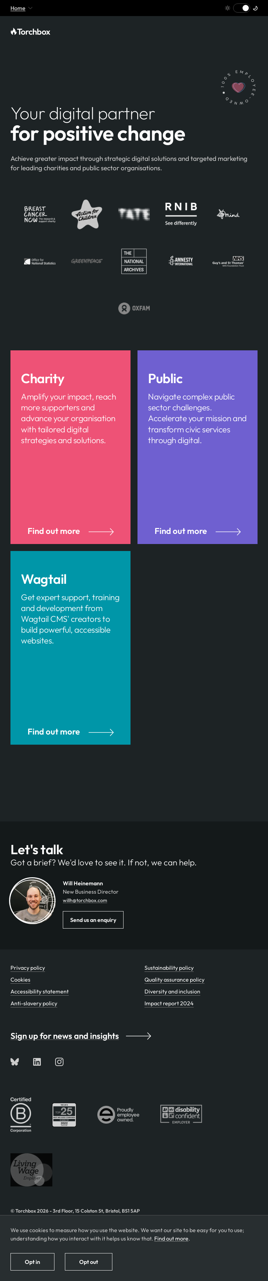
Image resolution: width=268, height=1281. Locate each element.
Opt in (32, 1261)
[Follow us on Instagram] (59, 1074)
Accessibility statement (39, 1003)
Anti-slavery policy (33, 1015)
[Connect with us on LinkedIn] (37, 1074)
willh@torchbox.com (85, 913)
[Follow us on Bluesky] (14, 1074)
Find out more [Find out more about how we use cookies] (171, 1238)
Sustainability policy (169, 980)
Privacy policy (27, 980)
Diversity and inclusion (172, 1003)
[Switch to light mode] (241, 8)
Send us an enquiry (93, 932)
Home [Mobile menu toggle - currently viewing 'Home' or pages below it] (21, 8)
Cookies (20, 992)
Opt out (88, 1261)
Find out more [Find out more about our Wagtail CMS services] (71, 744)
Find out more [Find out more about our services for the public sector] (198, 537)
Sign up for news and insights (80, 1048)
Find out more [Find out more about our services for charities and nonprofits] (71, 537)
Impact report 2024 (169, 1015)
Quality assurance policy (174, 992)
